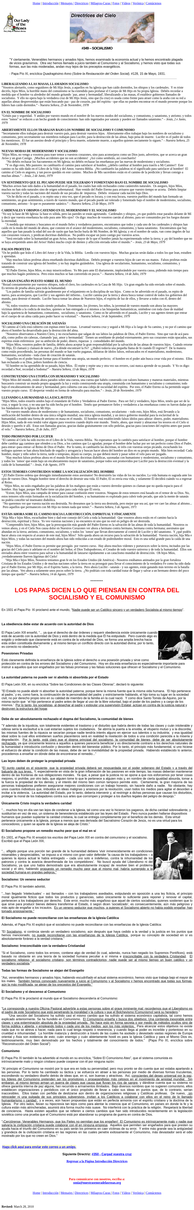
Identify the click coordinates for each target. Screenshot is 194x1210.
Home (36, 3)
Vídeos (126, 3)
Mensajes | (67, 3)
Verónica (138, 3)
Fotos (115, 3)
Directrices (81, 3)
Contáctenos (153, 3)
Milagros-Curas (101, 3)
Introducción (50, 3)
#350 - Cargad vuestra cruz (112, 1154)
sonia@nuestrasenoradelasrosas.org (97, 1182)
